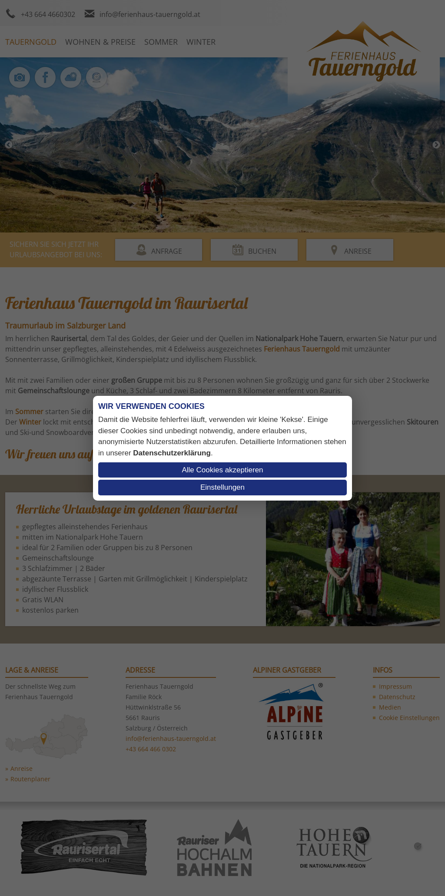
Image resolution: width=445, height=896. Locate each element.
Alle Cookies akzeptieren (222, 470)
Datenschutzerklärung (172, 453)
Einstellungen (222, 487)
